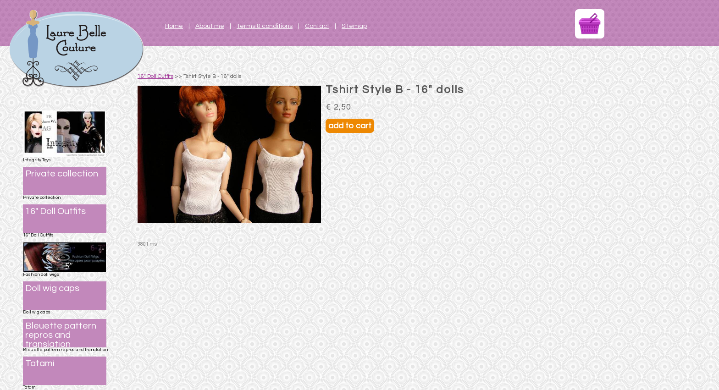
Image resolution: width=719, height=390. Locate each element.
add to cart (349, 125)
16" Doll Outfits (155, 76)
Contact (317, 26)
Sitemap (354, 26)
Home (174, 26)
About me (209, 26)
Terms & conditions (265, 26)
